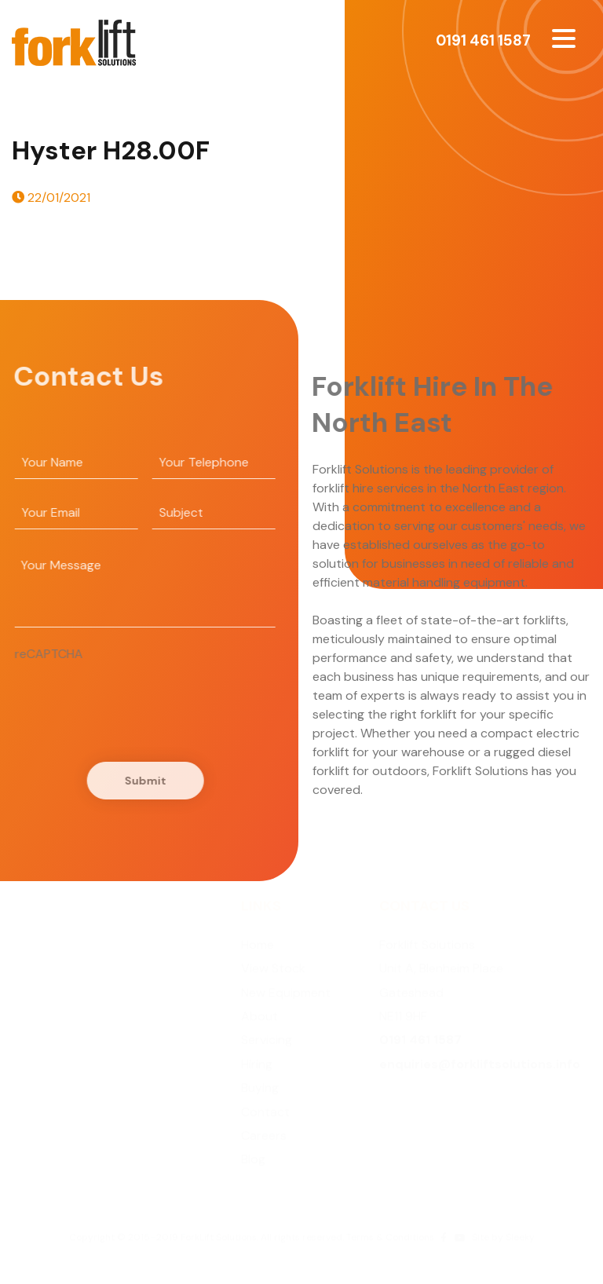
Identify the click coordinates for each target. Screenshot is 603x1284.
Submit (142, 781)
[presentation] (132, 694)
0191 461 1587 (483, 40)
